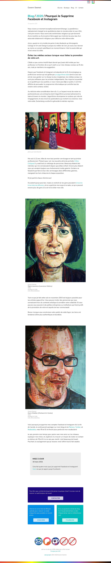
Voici (34, 469)
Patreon (72, 427)
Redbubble (32, 429)
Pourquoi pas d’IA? (55, 551)
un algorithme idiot (62, 74)
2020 (39, 16)
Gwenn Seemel (34, 7)
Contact (81, 8)
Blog (72, 8)
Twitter (78, 427)
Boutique (66, 8)
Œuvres (60, 8)
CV (76, 8)
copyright (47, 555)
